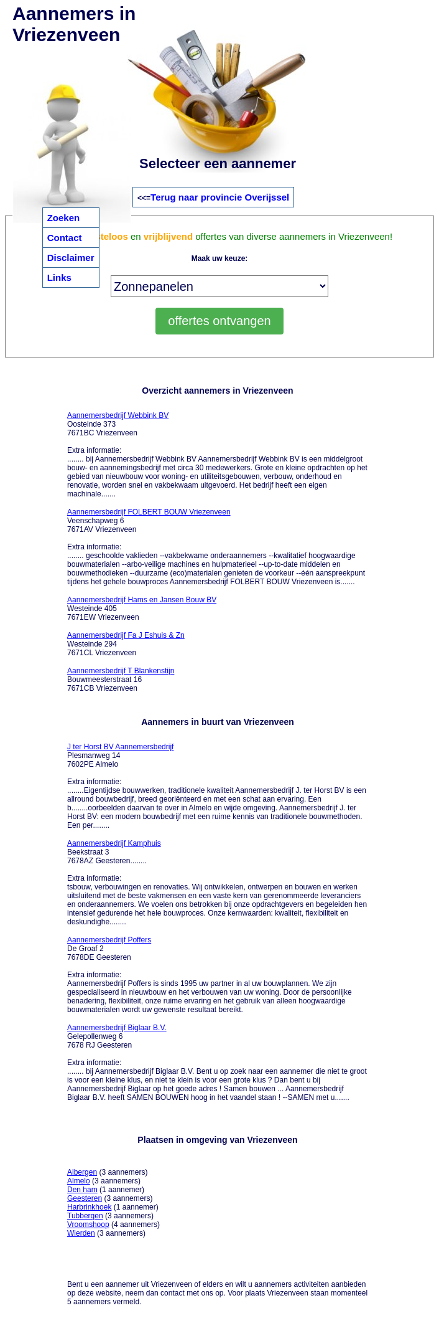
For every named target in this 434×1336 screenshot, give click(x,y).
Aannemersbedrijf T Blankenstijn (120, 670)
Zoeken (63, 217)
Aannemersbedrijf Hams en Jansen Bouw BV (141, 599)
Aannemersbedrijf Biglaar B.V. (117, 1027)
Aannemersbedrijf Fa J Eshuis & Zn (126, 635)
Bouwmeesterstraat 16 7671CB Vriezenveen (120, 679)
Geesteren (84, 1198)
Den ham (82, 1189)
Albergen (82, 1172)
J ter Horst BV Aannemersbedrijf (120, 746)
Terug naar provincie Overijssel (219, 197)
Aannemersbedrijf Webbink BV (118, 415)
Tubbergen (85, 1215)
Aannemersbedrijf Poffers (109, 940)
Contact (64, 237)
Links (59, 277)
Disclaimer (71, 257)
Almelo (78, 1181)
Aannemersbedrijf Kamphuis (114, 843)
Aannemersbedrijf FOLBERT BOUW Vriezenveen (149, 512)
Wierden (81, 1233)
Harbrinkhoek (89, 1207)
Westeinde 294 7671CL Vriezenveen (126, 644)
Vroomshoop (88, 1224)
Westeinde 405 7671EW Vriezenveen (141, 608)
